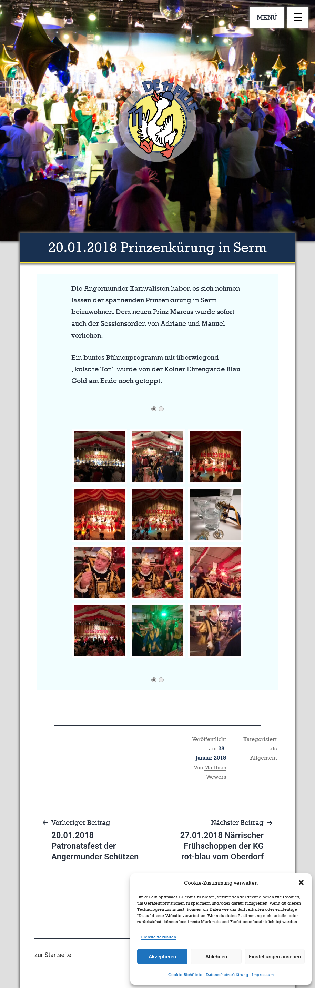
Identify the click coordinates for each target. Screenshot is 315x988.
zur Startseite (52, 954)
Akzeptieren (162, 957)
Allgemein (263, 758)
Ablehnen (216, 957)
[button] (301, 882)
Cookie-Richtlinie (185, 974)
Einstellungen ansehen (275, 957)
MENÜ (267, 17)
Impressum (263, 974)
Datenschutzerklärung (227, 974)
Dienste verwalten (158, 937)
